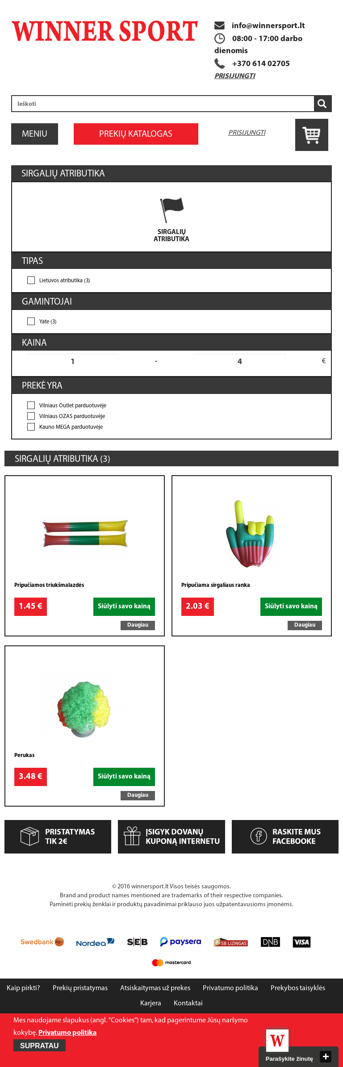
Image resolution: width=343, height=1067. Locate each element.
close (325, 1057)
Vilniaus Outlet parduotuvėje (72, 406)
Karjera (150, 1003)
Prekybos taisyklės (298, 988)
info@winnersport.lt (259, 26)
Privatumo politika (230, 988)
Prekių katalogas (135, 134)
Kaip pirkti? (23, 988)
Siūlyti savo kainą (124, 606)
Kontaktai (188, 1003)
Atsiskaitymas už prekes (155, 988)
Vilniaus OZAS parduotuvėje (72, 416)
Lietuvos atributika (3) (64, 281)
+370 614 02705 (261, 64)
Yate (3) (48, 322)
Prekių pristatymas (80, 988)
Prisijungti (234, 76)
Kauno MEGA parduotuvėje (71, 427)
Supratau (39, 1046)
